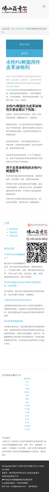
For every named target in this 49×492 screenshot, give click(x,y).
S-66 (27, 416)
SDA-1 (27, 392)
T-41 (27, 385)
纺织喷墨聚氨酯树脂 (14, 321)
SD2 (27, 395)
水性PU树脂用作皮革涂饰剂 (23, 64)
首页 (13, 29)
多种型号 (27, 379)
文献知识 (14, 232)
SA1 (27, 402)
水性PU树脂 (11, 90)
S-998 (27, 406)
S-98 (27, 412)
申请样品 (33, 486)
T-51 (27, 382)
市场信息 (14, 235)
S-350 (27, 429)
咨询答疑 (14, 229)
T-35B (27, 389)
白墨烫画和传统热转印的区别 (18, 300)
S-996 (27, 409)
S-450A (27, 426)
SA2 (27, 399)
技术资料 (20, 29)
